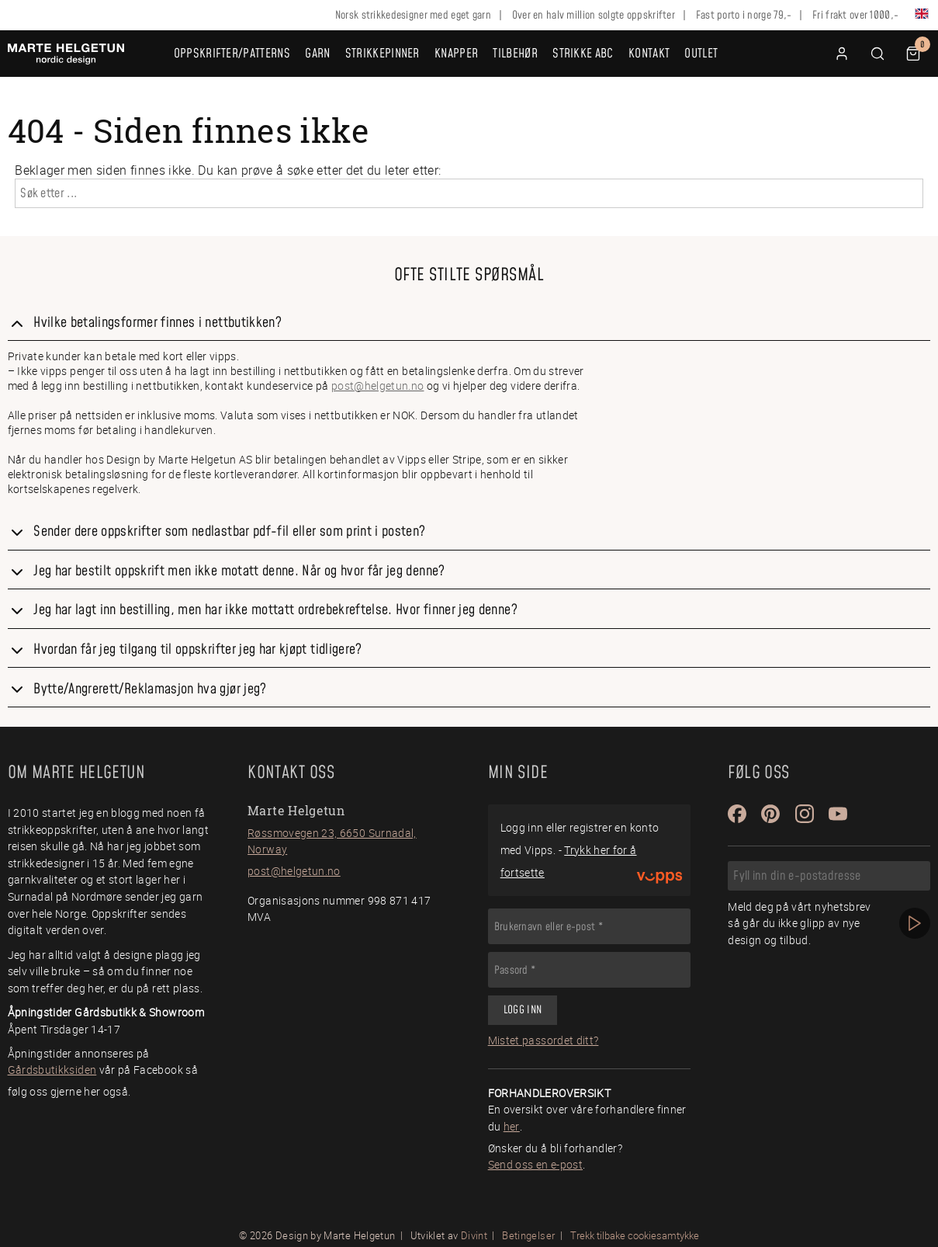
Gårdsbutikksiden (52, 1069)
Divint (474, 1235)
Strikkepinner (382, 53)
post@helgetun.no (377, 385)
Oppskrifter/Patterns (232, 53)
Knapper (456, 53)
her (512, 1126)
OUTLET (701, 53)
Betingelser (528, 1235)
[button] (877, 53)
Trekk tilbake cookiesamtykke (634, 1236)
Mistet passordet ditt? (543, 1040)
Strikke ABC (583, 53)
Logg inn (523, 1010)
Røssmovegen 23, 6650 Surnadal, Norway (332, 841)
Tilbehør (515, 53)
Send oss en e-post (535, 1164)
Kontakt (649, 53)
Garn (317, 53)
